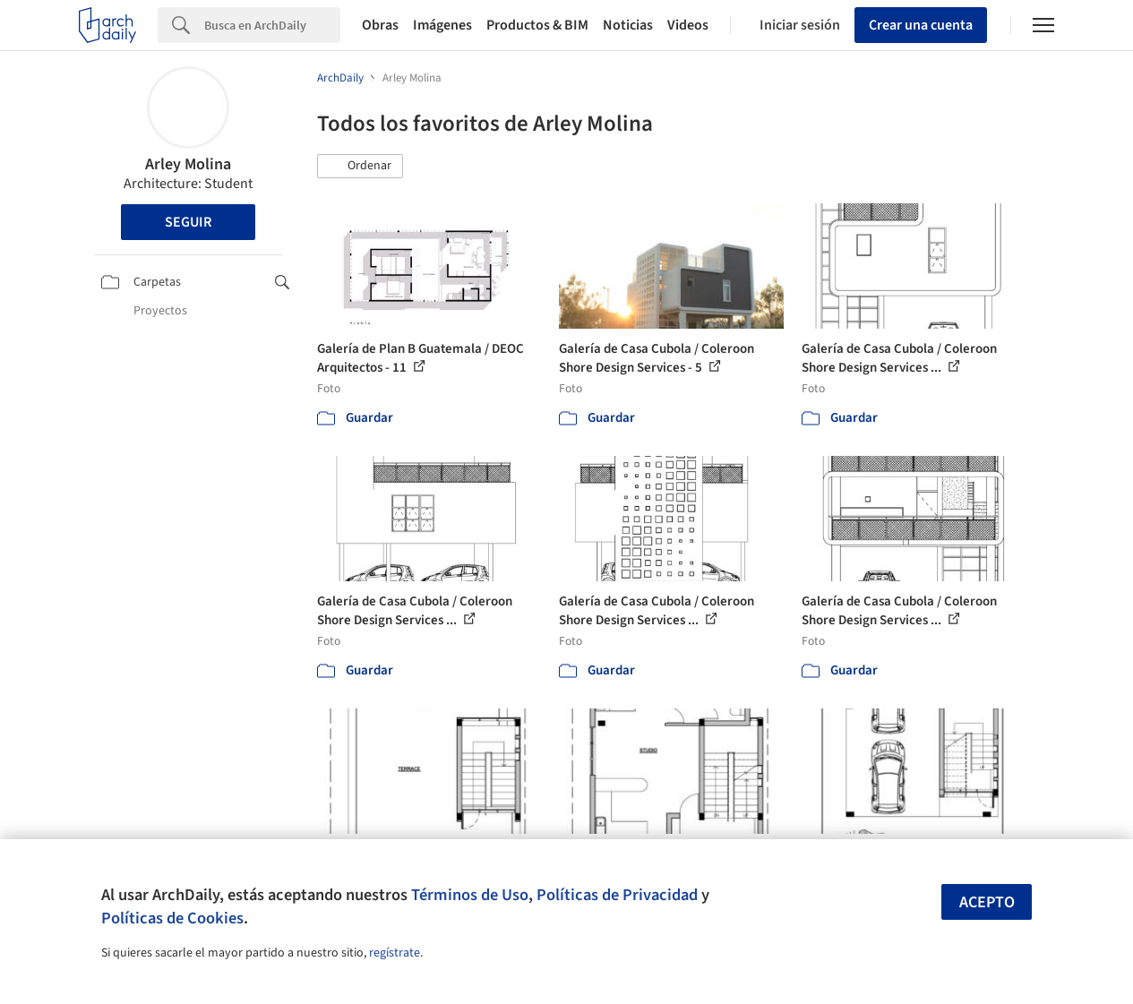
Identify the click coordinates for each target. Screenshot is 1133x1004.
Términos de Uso (469, 894)
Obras (380, 25)
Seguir (188, 222)
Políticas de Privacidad (617, 894)
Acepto (987, 902)
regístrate (394, 953)
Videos (687, 25)
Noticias (628, 25)
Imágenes (442, 25)
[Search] (272, 25)
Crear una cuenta (921, 25)
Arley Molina (188, 164)
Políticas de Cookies (172, 918)
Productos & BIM (537, 25)
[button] (360, 166)
